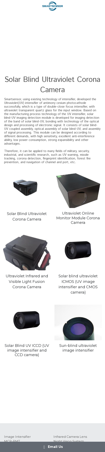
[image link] (52, 6)
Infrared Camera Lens (70, 437)
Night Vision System (68, 441)
